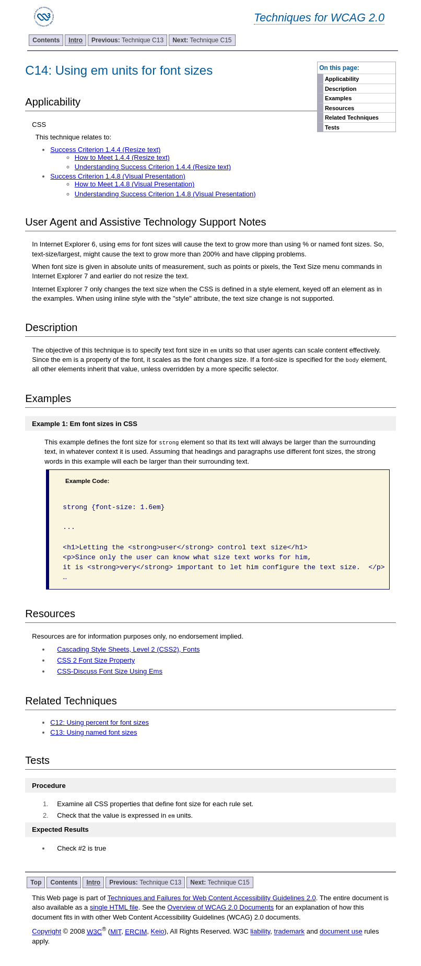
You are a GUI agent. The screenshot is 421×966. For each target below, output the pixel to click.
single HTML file (114, 907)
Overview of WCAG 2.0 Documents (220, 907)
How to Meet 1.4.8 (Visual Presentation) (135, 184)
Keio (157, 932)
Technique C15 (201, 40)
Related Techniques (352, 117)
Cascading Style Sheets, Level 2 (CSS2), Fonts (128, 649)
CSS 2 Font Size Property (96, 660)
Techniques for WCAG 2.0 (319, 17)
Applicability (342, 79)
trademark (289, 932)
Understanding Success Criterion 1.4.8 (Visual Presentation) (165, 194)
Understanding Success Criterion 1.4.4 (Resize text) (153, 167)
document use (341, 932)
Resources (339, 108)
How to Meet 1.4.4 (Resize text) (122, 157)
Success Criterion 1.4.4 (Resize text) (105, 150)
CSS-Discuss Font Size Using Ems (109, 671)
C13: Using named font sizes (93, 732)
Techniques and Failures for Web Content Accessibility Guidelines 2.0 (211, 898)
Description (341, 89)
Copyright (46, 932)
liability (260, 932)
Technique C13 (127, 40)
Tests (332, 127)
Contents (46, 40)
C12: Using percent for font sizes (99, 722)
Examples (338, 98)
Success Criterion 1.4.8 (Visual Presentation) (117, 176)
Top (35, 882)
